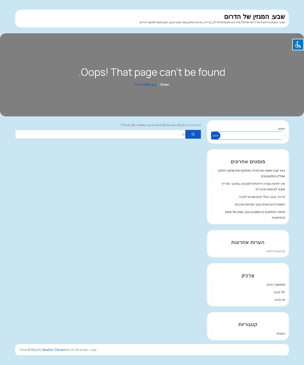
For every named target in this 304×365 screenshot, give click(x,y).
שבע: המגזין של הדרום (254, 16)
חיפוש (281, 129)
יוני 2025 (279, 299)
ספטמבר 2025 (275, 284)
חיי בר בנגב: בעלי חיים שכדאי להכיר (262, 197)
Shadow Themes (54, 350)
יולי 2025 (279, 292)
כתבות (281, 333)
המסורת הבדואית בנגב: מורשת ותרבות (260, 204)
